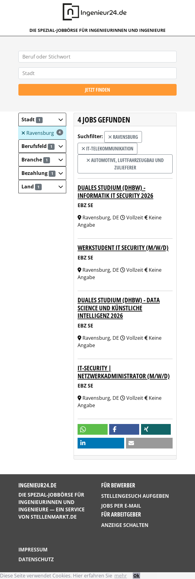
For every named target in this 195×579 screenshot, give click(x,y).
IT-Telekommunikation (107, 148)
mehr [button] (120, 575)
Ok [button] (136, 575)
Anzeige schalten (124, 525)
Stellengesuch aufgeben (135, 496)
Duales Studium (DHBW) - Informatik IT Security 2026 (115, 191)
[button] (42, 119)
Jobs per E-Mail (121, 505)
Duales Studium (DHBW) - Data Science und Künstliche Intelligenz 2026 (119, 307)
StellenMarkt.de (54, 516)
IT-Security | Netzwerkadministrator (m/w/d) (124, 371)
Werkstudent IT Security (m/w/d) (123, 247)
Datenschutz (36, 559)
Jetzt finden (97, 89)
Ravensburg (42, 132)
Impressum (33, 549)
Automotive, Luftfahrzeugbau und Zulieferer (125, 164)
